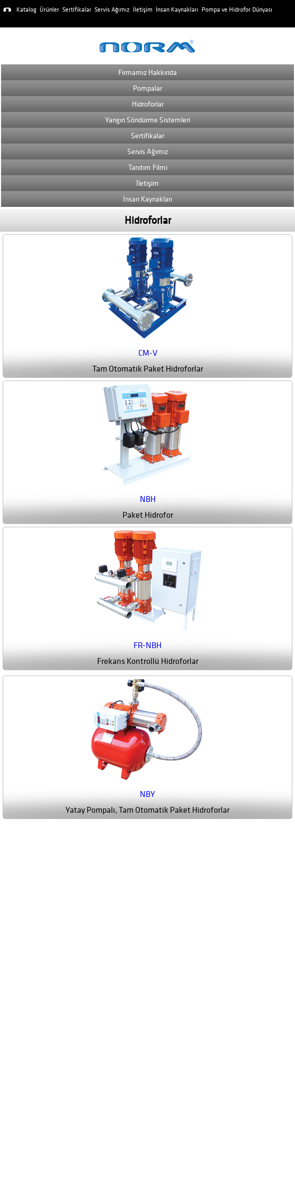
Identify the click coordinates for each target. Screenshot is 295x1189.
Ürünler (49, 9)
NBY (147, 794)
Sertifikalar (76, 9)
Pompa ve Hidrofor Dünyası (237, 9)
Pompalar (147, 88)
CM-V (147, 353)
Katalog (26, 9)
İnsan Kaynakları (177, 9)
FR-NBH (147, 645)
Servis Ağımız (112, 9)
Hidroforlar (148, 104)
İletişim (143, 9)
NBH (148, 499)
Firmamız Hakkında (147, 73)
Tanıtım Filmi (147, 168)
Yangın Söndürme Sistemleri (147, 120)
